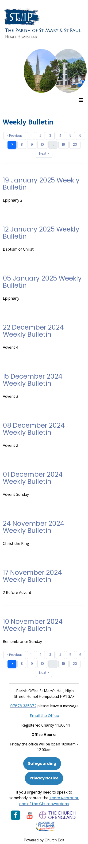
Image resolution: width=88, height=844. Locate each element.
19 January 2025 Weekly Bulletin (41, 184)
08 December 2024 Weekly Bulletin (34, 429)
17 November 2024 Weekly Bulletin (32, 576)
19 (63, 144)
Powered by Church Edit (44, 840)
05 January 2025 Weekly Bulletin (42, 282)
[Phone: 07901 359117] (23, 706)
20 (75, 144)
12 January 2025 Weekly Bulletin (41, 233)
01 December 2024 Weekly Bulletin (33, 478)
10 (42, 144)
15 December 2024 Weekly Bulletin (32, 380)
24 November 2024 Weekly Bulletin (33, 527)
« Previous (15, 135)
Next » (44, 153)
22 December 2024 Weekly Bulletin (33, 331)
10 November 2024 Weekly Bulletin (33, 625)
